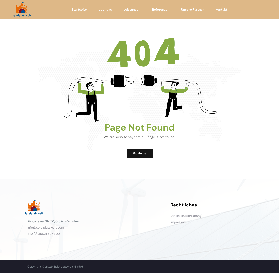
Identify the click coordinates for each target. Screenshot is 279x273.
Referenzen (161, 9)
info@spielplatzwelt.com (45, 227)
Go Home (139, 153)
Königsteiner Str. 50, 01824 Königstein (53, 221)
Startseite (79, 9)
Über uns (105, 9)
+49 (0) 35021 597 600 (43, 234)
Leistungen (132, 9)
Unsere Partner (192, 9)
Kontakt (221, 9)
